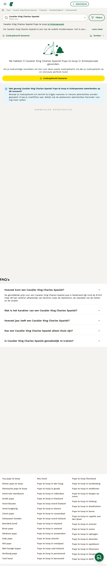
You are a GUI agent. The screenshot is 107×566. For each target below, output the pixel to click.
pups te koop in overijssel (50, 543)
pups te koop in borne (83, 511)
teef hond (7, 558)
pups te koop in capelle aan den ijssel (86, 517)
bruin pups (7, 528)
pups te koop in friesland (50, 498)
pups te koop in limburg (84, 501)
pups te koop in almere (49, 508)
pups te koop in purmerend (51, 553)
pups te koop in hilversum (85, 549)
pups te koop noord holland (51, 518)
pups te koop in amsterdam (51, 533)
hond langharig (10, 508)
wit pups (6, 543)
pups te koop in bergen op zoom (85, 495)
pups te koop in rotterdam (50, 493)
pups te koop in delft (82, 559)
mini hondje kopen (11, 548)
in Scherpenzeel (56, 24)
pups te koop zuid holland (50, 548)
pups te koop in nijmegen (85, 534)
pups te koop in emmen (84, 524)
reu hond (42, 478)
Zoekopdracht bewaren (16, 35)
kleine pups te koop (12, 483)
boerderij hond (9, 523)
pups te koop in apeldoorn (85, 544)
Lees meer (97, 29)
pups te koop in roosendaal (51, 513)
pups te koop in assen (83, 529)
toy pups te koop (11, 478)
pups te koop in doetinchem (86, 506)
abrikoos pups (9, 533)
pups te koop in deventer (85, 539)
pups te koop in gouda (48, 488)
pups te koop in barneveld (50, 558)
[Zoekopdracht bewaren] (99, 557)
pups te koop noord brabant (51, 503)
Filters (96, 17)
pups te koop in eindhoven (85, 488)
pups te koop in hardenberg (86, 483)
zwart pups (8, 513)
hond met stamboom (13, 493)
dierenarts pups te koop (14, 488)
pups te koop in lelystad (49, 523)
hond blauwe (9, 503)
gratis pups (8, 498)
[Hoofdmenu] (5, 4)
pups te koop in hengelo (84, 554)
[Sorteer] (97, 35)
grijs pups (7, 538)
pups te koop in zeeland (49, 528)
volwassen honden (11, 518)
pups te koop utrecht (48, 538)
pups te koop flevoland (84, 478)
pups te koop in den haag (50, 483)
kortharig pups (9, 553)
